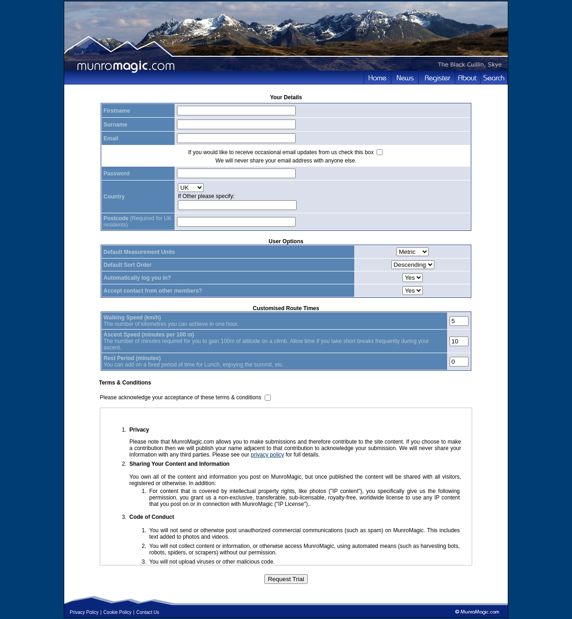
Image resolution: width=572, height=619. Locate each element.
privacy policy (267, 454)
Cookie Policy (117, 612)
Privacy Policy (84, 612)
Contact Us (147, 612)
